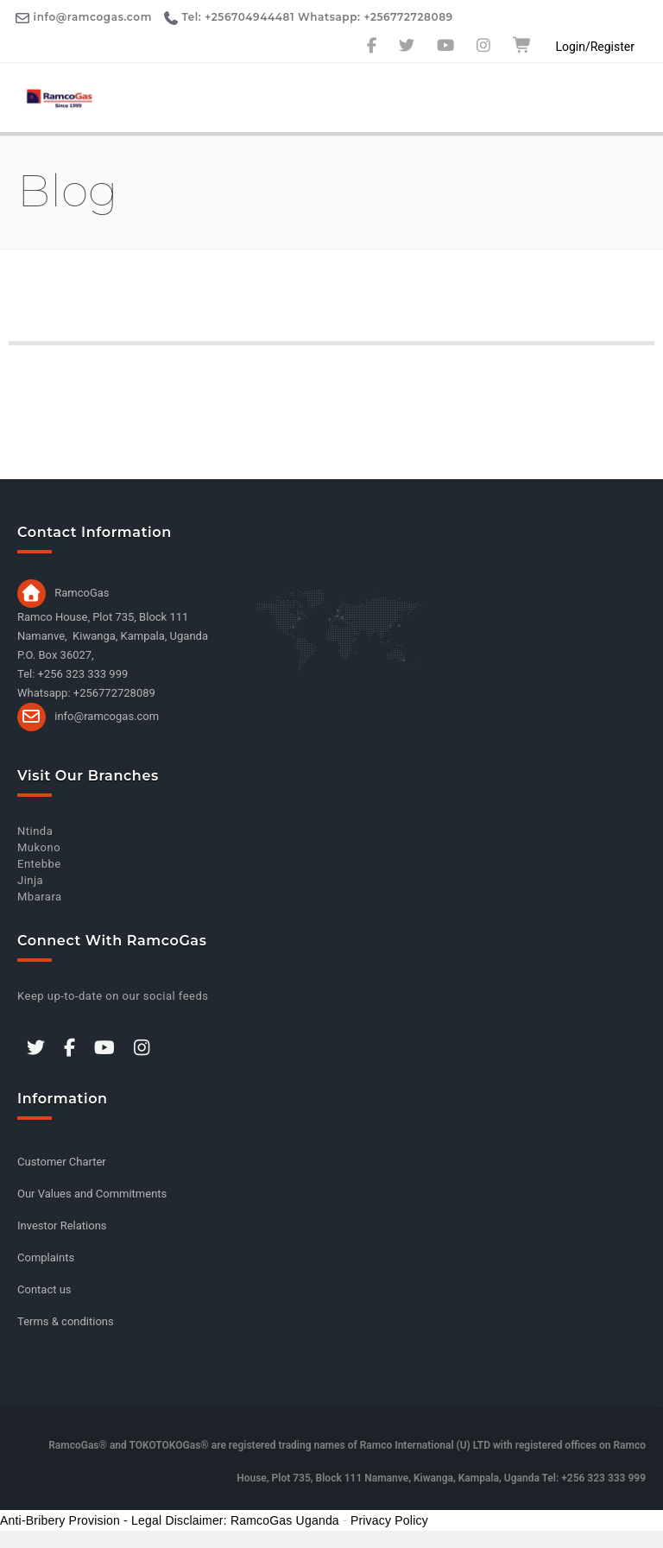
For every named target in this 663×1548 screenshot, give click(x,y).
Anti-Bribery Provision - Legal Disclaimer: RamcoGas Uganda (169, 1520)
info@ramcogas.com (106, 716)
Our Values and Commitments (92, 1193)
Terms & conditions (65, 1321)
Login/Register (595, 47)
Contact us (44, 1289)
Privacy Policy (389, 1520)
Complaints (45, 1257)
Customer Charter (61, 1161)
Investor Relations (62, 1225)
